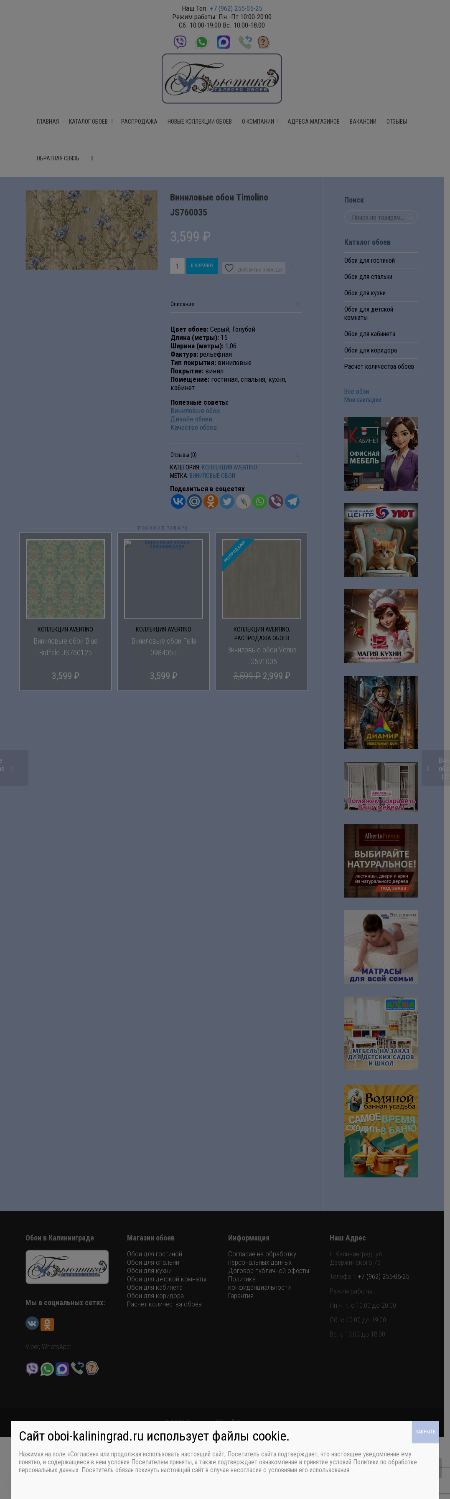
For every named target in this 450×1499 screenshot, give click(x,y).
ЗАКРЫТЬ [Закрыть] (425, 1432)
